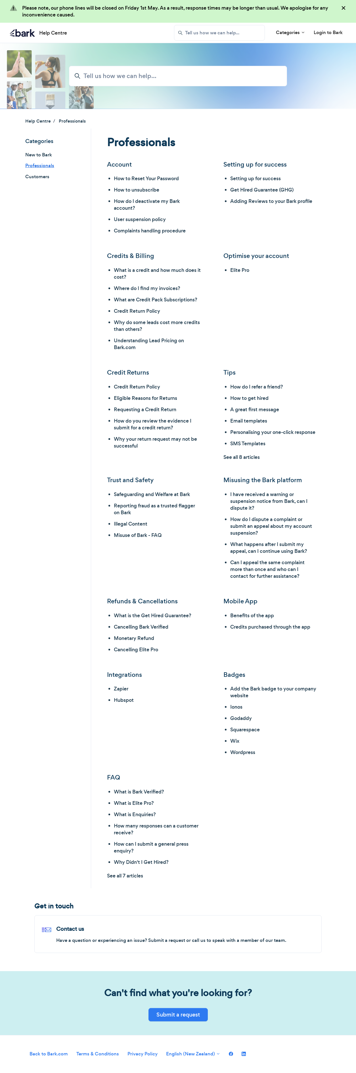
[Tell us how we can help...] (219, 33)
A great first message (254, 409)
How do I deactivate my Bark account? (147, 204)
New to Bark (38, 155)
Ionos (236, 707)
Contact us (70, 929)
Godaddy (241, 718)
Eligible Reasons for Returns (145, 398)
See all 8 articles (241, 457)
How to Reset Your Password (146, 178)
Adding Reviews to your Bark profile (271, 201)
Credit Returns (128, 372)
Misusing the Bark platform (262, 480)
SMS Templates (247, 443)
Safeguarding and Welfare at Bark (152, 494)
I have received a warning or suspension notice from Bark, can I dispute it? (268, 501)
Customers (37, 176)
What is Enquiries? (135, 814)
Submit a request (178, 1015)
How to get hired (249, 398)
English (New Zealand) (193, 1054)
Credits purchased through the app (270, 626)
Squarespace (245, 729)
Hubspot (124, 700)
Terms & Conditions (97, 1054)
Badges (234, 675)
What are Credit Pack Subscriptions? (155, 299)
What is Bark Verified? (139, 791)
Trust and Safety (130, 480)
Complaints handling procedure (150, 230)
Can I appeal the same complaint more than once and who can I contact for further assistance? (267, 569)
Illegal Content (130, 523)
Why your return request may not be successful (155, 442)
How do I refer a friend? (256, 386)
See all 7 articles (125, 875)
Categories (290, 32)
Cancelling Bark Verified (141, 626)
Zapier (121, 688)
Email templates (248, 420)
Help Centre (38, 121)
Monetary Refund (134, 638)
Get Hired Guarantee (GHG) (262, 189)
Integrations (124, 675)
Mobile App (240, 601)
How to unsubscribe (136, 189)
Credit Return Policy (137, 311)
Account (119, 164)
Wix (234, 741)
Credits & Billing (130, 256)
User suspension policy (140, 219)
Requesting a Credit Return (145, 409)
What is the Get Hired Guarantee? (152, 615)
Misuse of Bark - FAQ (138, 535)
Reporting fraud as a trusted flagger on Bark (154, 509)
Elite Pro (239, 270)
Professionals (72, 121)
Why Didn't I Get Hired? (141, 862)
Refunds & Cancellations (142, 601)
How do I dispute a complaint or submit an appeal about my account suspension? (271, 526)
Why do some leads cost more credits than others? (157, 326)
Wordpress (242, 752)
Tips (229, 372)
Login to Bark (328, 32)
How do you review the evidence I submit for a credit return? (152, 424)
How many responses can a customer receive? (156, 829)
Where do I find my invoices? (147, 288)
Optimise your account (256, 256)
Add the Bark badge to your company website (273, 692)
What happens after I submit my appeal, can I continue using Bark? (268, 548)
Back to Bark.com (49, 1054)
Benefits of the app (252, 615)
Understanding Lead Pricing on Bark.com (149, 344)
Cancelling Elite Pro (136, 649)
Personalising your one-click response (272, 432)
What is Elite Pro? (134, 803)
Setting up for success (255, 164)
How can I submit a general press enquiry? (151, 847)
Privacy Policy (142, 1054)
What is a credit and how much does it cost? (157, 273)
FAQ (113, 777)
